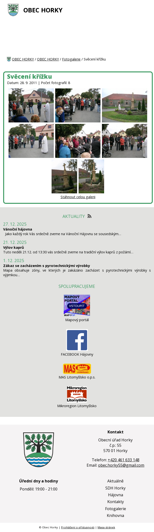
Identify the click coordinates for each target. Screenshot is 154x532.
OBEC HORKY (43, 10)
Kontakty (115, 501)
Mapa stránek (106, 527)
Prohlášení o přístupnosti (77, 527)
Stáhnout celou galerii (78, 197)
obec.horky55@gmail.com (121, 465)
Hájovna (115, 495)
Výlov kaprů (13, 247)
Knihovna (115, 515)
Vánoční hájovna (17, 229)
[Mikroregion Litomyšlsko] (77, 401)
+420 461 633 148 (123, 460)
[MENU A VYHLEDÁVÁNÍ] (144, 10)
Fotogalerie (71, 59)
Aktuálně (115, 481)
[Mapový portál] (77, 315)
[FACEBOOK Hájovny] (77, 349)
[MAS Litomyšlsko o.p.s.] (77, 372)
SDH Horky (115, 488)
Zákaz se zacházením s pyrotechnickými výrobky (46, 265)
